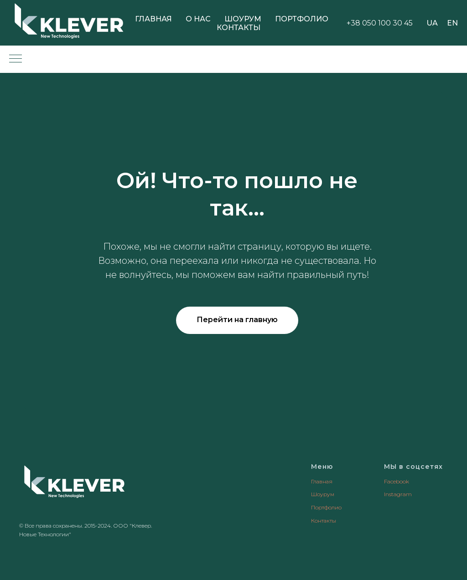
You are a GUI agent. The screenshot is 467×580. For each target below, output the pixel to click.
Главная (153, 19)
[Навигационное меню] (15, 59)
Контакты (238, 27)
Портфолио (301, 19)
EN (452, 23)
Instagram (398, 494)
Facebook (396, 481)
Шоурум (242, 19)
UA (432, 23)
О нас (198, 19)
